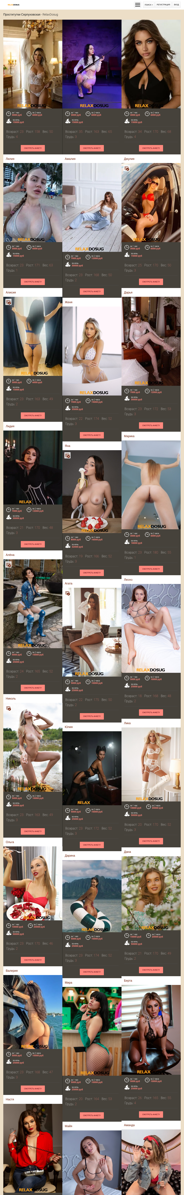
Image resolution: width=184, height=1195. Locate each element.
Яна (67, 446)
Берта (128, 980)
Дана (127, 851)
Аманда (129, 1125)
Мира (68, 982)
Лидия (10, 426)
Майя (68, 1126)
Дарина (70, 855)
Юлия (69, 727)
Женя (68, 302)
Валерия (12, 970)
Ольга (10, 842)
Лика (127, 723)
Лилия (10, 159)
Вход (176, 5)
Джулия (129, 159)
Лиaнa (128, 579)
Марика (129, 436)
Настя (10, 1099)
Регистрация (163, 5)
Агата (68, 583)
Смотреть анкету (33, 148)
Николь (11, 698)
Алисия (11, 292)
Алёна (10, 555)
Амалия (70, 159)
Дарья (128, 292)
